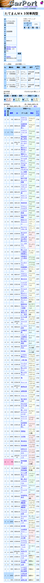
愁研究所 (24, 203)
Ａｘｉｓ (24, 382)
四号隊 (23, 526)
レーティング (37, 113)
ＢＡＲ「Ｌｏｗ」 (23, 547)
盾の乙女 (24, 279)
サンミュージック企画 (24, 511)
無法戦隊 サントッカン (24, 299)
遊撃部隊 (24, 391)
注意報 (23, 436)
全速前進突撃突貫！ (24, 126)
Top (2, 8)
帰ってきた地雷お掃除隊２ (24, 252)
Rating (15, 8)
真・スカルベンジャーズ (24, 412)
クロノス (24, 395)
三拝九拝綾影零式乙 (24, 575)
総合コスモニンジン (24, 221)
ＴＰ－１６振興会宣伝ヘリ (24, 337)
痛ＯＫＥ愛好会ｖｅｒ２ (24, 149)
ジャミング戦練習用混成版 (24, 468)
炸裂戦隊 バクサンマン (24, 269)
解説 (35, 106)
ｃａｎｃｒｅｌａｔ (24, 132)
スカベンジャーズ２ (24, 119)
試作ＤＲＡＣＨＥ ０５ (24, 451)
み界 (22, 564)
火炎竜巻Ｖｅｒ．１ (24, 531)
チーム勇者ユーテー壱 (24, 474)
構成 (31, 113)
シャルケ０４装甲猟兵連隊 (24, 569)
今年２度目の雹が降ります (24, 239)
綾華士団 (24, 580)
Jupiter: (8, 56)
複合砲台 (24, 441)
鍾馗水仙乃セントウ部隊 (24, 306)
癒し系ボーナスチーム (24, 481)
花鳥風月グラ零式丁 (24, 258)
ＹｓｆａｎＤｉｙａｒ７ (24, 186)
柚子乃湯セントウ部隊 (24, 180)
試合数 (5, 113)
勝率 (11, 113)
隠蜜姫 (23, 431)
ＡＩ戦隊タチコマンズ (24, 174)
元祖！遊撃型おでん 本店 (24, 312)
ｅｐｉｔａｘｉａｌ (24, 197)
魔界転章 (24, 387)
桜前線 (23, 351)
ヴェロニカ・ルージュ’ (24, 143)
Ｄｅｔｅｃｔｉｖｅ (24, 418)
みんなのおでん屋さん (24, 405)
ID (17, 113)
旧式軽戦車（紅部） (24, 425)
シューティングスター (24, 284)
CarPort (8, 8)
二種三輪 (24, 360)
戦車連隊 (24, 445)
